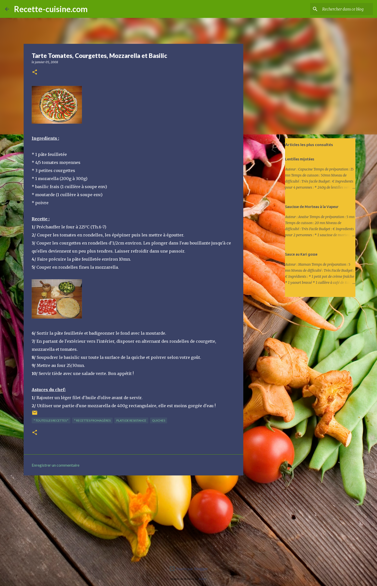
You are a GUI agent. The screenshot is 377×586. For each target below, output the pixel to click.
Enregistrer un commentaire (55, 465)
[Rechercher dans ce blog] (346, 9)
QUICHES (158, 420)
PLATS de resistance (131, 420)
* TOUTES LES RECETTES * (51, 420)
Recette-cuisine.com (51, 9)
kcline (203, 578)
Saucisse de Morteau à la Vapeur (312, 207)
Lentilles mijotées (299, 159)
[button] (35, 72)
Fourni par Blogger (188, 568)
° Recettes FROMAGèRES (92, 420)
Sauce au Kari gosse (301, 254)
